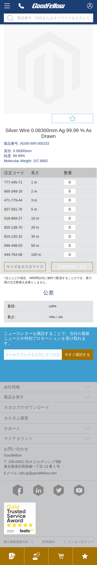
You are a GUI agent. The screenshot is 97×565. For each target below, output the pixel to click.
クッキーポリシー (81, 541)
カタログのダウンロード (26, 407)
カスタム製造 (16, 418)
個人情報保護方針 (15, 541)
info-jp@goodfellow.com (38, 473)
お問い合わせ (16, 449)
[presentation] (26, 366)
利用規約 (48, 541)
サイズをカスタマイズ (24, 267)
